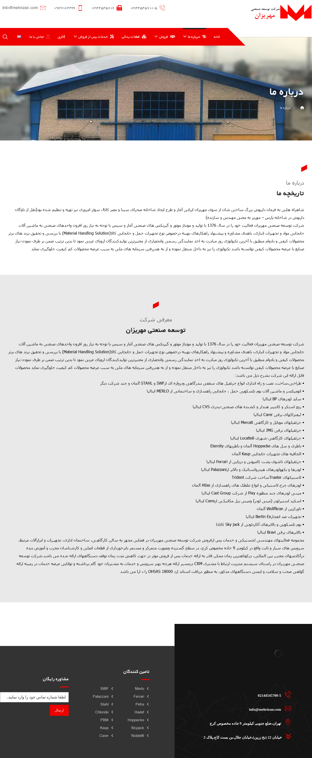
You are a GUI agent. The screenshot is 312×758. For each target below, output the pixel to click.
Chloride (104, 712)
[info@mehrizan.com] (246, 708)
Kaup (107, 727)
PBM (107, 719)
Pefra (143, 704)
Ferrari (142, 696)
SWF (107, 688)
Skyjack (140, 727)
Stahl (107, 704)
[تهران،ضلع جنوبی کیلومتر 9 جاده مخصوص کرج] (246, 722)
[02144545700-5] (246, 694)
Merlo (142, 688)
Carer (106, 735)
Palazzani (103, 696)
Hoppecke (139, 719)
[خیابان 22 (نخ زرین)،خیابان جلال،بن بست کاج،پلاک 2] (246, 736)
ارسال (59, 710)
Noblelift (140, 735)
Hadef (142, 712)
